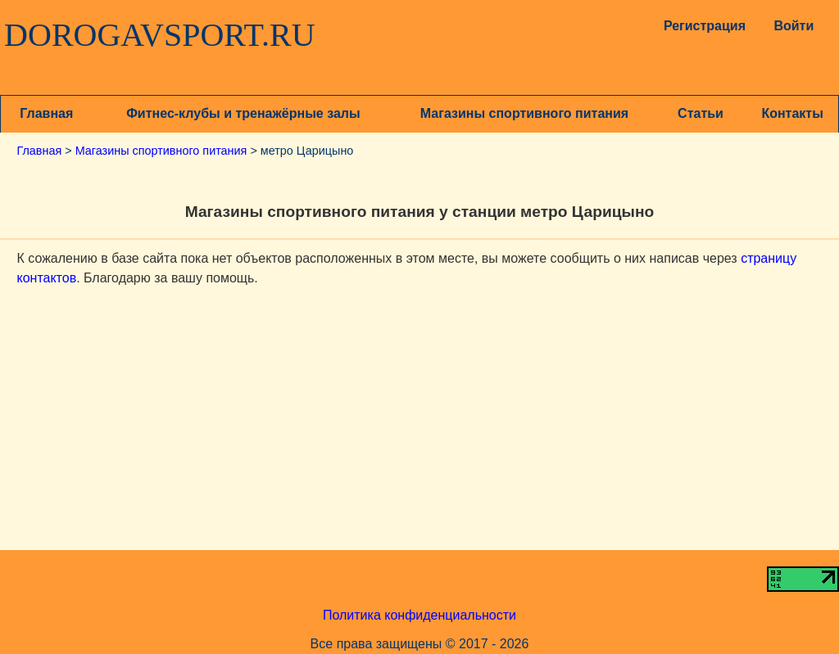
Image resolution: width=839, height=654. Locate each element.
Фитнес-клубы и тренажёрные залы (243, 113)
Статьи (700, 113)
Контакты (792, 113)
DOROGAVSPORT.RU (159, 35)
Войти (793, 26)
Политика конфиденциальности (419, 615)
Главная (46, 113)
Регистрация (701, 26)
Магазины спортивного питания (524, 113)
